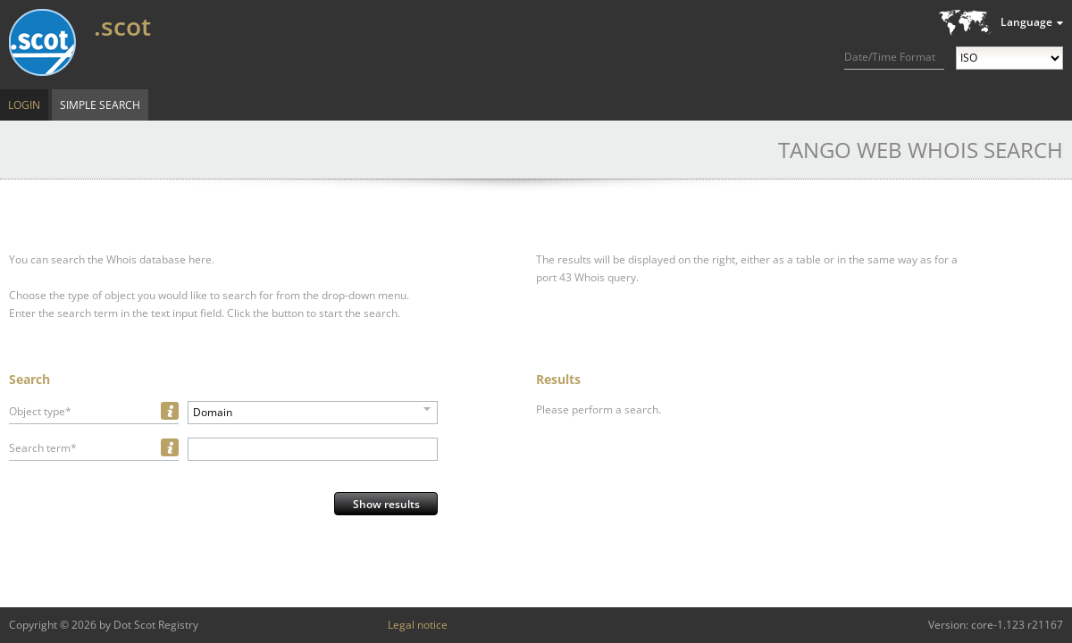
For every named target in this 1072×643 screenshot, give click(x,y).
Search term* (43, 447)
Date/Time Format (889, 56)
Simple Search (100, 105)
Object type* (40, 411)
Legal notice (418, 624)
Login (24, 105)
